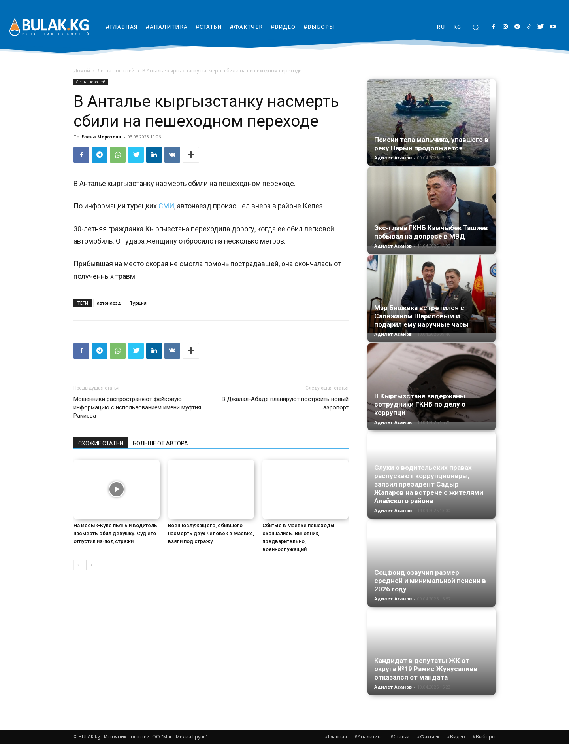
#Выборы (484, 736)
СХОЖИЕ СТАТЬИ (100, 443)
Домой (81, 70)
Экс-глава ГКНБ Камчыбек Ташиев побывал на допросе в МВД (431, 232)
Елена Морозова (101, 137)
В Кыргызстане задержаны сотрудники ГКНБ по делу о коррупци (419, 404)
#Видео (456, 736)
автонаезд (109, 303)
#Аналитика (368, 736)
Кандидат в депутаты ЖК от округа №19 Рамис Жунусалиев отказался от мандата (425, 669)
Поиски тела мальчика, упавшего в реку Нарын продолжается (431, 144)
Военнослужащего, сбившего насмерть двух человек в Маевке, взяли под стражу (211, 533)
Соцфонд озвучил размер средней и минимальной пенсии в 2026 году (430, 580)
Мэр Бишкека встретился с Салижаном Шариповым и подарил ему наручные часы (421, 316)
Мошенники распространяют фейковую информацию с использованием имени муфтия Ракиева (137, 407)
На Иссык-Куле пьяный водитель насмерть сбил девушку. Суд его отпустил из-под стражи (115, 533)
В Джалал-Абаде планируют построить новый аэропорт (285, 403)
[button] (475, 27)
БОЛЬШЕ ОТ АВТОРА (160, 443)
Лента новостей (116, 70)
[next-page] (91, 565)
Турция (138, 303)
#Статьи (399, 736)
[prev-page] (78, 565)
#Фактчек (428, 736)
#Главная (336, 736)
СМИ (166, 206)
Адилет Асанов (393, 158)
